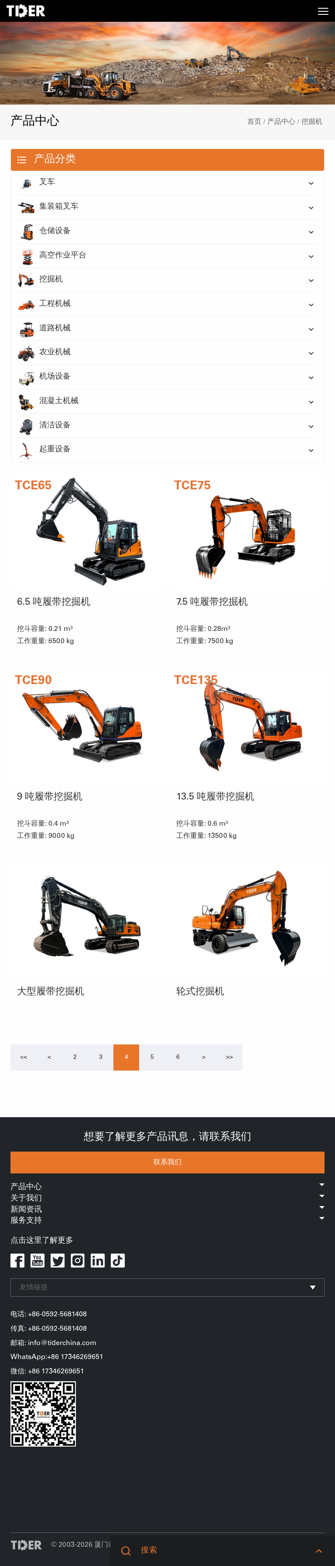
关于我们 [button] (167, 1199)
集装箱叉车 (48, 207)
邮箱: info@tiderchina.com (53, 1343)
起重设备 (44, 450)
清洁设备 (44, 426)
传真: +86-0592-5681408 (48, 1328)
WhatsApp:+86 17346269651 (56, 1357)
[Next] (204, 1057)
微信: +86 (25, 1371)
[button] (318, 1550)
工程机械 (44, 304)
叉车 (36, 183)
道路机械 (44, 329)
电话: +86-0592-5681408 (48, 1314)
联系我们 (167, 1162)
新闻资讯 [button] (167, 1210)
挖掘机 (311, 122)
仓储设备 (44, 232)
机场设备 (44, 377)
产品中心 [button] (167, 1187)
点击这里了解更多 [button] (41, 1241)
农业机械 (44, 353)
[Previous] (23, 1057)
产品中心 (281, 122)
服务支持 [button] (167, 1221)
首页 (254, 122)
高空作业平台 (51, 256)
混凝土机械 (48, 402)
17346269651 (62, 1371)
